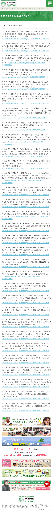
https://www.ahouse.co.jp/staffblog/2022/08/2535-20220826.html (25, 118)
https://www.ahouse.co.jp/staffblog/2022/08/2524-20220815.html (25, 255)
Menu (49, 3)
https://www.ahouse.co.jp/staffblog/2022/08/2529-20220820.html (25, 195)
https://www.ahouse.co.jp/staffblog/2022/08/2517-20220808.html (25, 339)
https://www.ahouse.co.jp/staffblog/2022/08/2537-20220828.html (25, 89)
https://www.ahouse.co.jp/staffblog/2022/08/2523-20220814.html (25, 267)
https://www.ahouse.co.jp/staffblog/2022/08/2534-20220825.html (25, 130)
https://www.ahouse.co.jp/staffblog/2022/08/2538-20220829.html (25, 77)
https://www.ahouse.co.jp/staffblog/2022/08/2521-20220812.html (25, 291)
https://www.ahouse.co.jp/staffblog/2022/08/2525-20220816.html (25, 243)
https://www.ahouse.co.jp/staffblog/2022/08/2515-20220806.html (25, 363)
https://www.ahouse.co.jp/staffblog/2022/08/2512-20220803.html (25, 399)
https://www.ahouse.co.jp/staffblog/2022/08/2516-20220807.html (25, 351)
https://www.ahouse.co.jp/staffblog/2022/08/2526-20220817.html (25, 231)
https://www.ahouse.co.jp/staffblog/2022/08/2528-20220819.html (25, 207)
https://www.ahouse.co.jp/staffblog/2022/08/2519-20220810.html (25, 315)
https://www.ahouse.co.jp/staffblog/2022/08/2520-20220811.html (25, 303)
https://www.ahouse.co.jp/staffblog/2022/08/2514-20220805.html (25, 375)
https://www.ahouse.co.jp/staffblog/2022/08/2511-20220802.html (25, 411)
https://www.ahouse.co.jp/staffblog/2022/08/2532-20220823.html (25, 156)
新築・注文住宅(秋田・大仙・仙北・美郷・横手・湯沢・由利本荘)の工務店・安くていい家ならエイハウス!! (26, 506)
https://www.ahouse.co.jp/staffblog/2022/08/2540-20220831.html (25, 51)
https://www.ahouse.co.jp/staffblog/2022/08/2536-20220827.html (25, 103)
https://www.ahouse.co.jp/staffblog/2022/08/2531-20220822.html (25, 168)
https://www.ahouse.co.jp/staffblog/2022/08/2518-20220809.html (25, 327)
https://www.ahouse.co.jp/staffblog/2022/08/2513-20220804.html (25, 387)
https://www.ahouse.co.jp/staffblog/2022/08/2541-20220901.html (25, 39)
